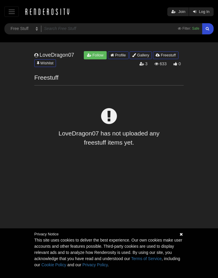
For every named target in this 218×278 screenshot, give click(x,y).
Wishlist (45, 63)
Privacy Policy (95, 264)
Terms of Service (146, 258)
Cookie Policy (53, 264)
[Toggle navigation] (11, 11)
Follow (95, 55)
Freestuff (166, 55)
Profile (118, 55)
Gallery (140, 55)
